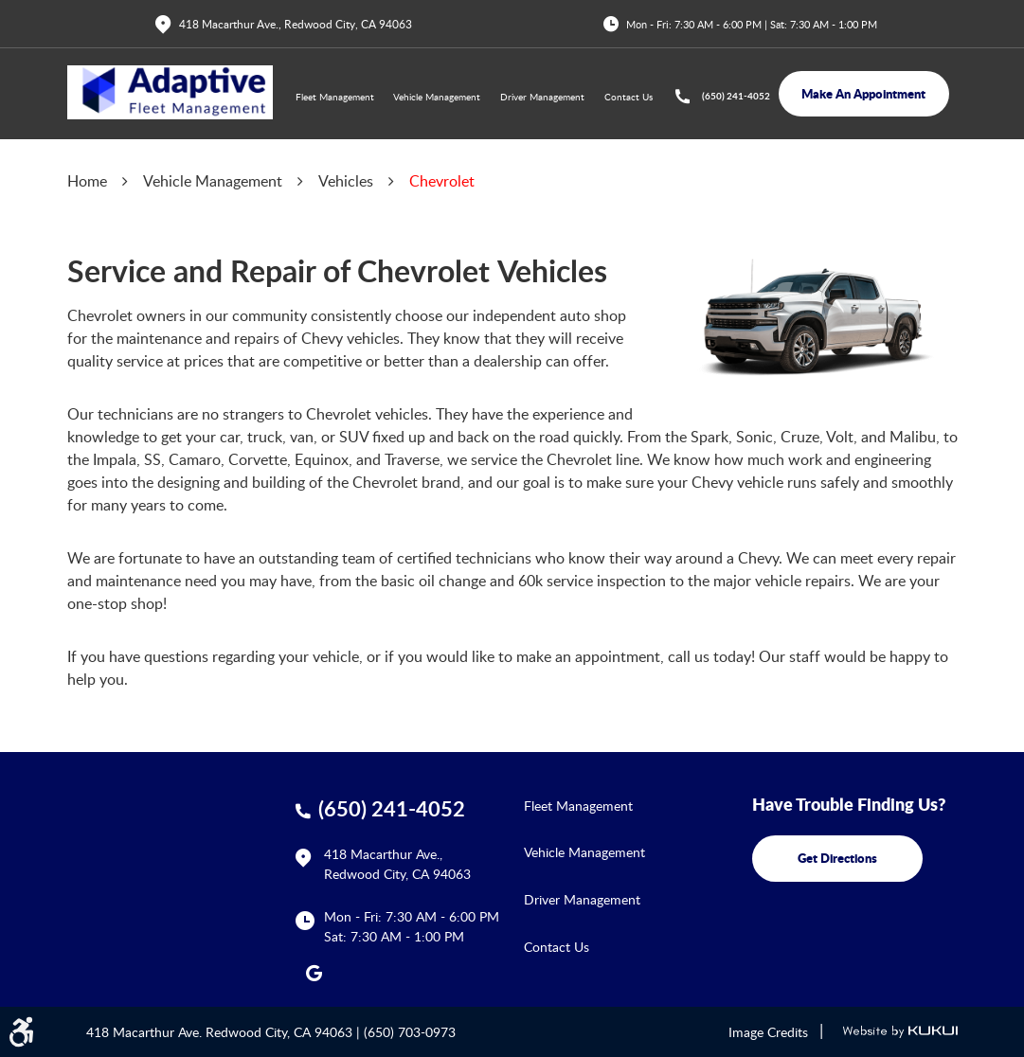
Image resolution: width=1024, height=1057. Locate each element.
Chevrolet (442, 180)
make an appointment (863, 93)
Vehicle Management (436, 96)
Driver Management (542, 96)
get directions (837, 858)
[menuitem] (335, 97)
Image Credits (768, 1032)
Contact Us (628, 96)
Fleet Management (335, 96)
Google (314, 973)
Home (87, 180)
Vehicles (345, 180)
